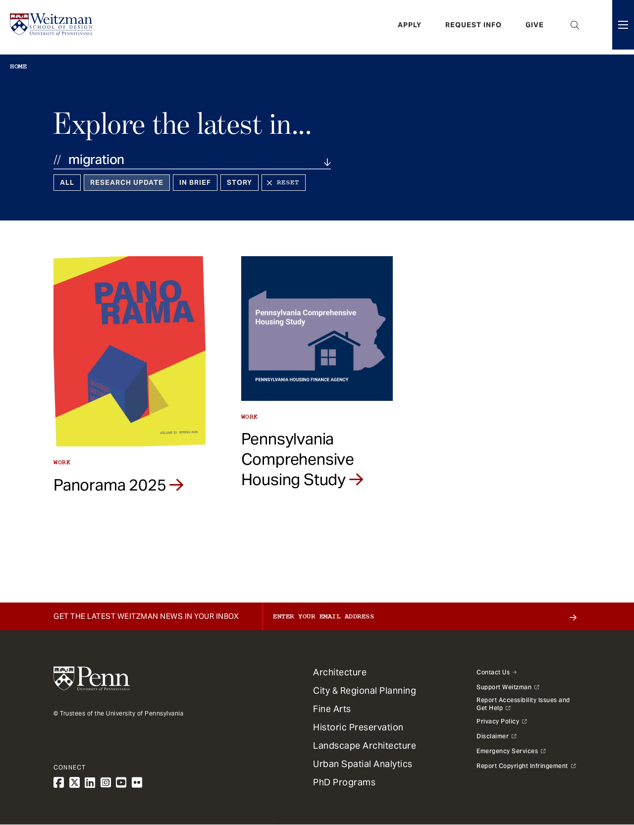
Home (18, 66)
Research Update (126, 182)
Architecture (340, 672)
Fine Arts (332, 709)
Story (239, 182)
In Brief (195, 182)
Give (535, 27)
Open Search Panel (575, 27)
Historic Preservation (358, 727)
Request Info (473, 27)
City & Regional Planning (364, 690)
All (67, 182)
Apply (410, 27)
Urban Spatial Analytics (363, 764)
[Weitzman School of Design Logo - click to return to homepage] (53, 27)
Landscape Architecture (364, 745)
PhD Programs (344, 782)
